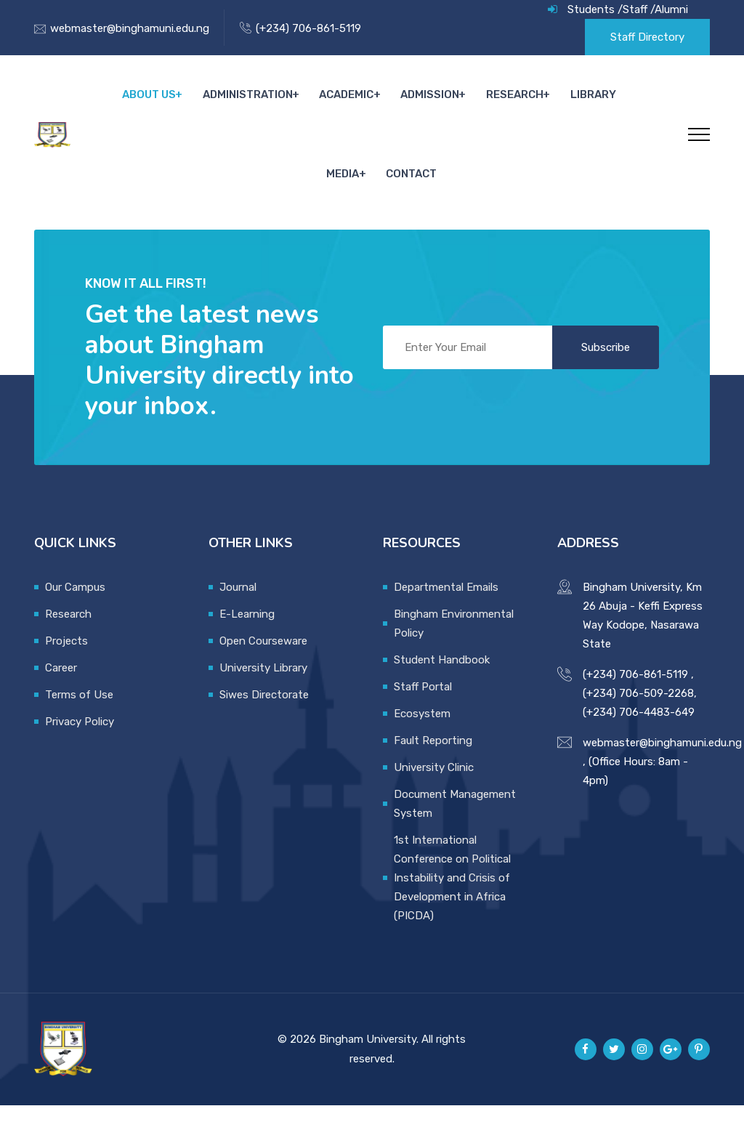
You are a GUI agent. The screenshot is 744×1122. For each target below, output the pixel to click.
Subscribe (605, 364)
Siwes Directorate (264, 711)
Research (482, 98)
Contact (380, 186)
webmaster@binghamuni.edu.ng (129, 28)
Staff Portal (423, 703)
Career (61, 684)
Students (591, 9)
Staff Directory (647, 37)
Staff (635, 9)
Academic (316, 98)
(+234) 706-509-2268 (638, 710)
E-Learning (247, 630)
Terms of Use (79, 711)
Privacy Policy (79, 738)
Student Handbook (442, 676)
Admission (398, 98)
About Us (121, 98)
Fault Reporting (433, 757)
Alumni (671, 9)
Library (559, 98)
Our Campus (75, 603)
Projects (66, 657)
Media (615, 98)
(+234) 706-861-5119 (308, 28)
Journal (237, 603)
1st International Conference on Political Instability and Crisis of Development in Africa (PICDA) (452, 894)
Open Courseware (263, 657)
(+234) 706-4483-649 (639, 728)
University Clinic (434, 784)
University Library (263, 684)
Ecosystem (422, 730)
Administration (219, 98)
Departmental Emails (446, 603)
